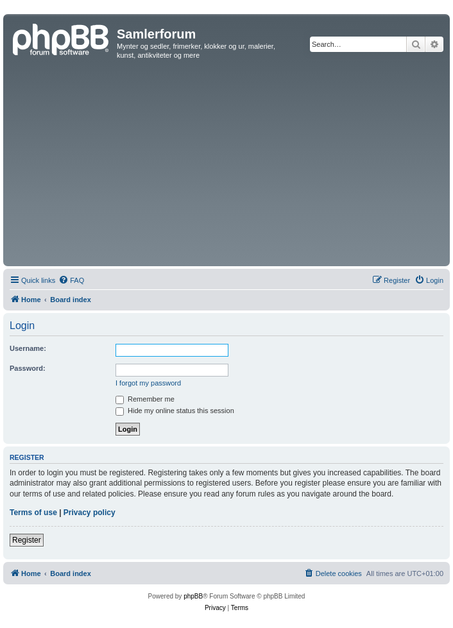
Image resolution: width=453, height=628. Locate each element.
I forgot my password (148, 383)
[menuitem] (71, 280)
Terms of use (33, 512)
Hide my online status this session (174, 410)
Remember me (145, 399)
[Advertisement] (226, 167)
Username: (28, 348)
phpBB (193, 596)
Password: (28, 368)
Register (26, 540)
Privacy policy (89, 512)
